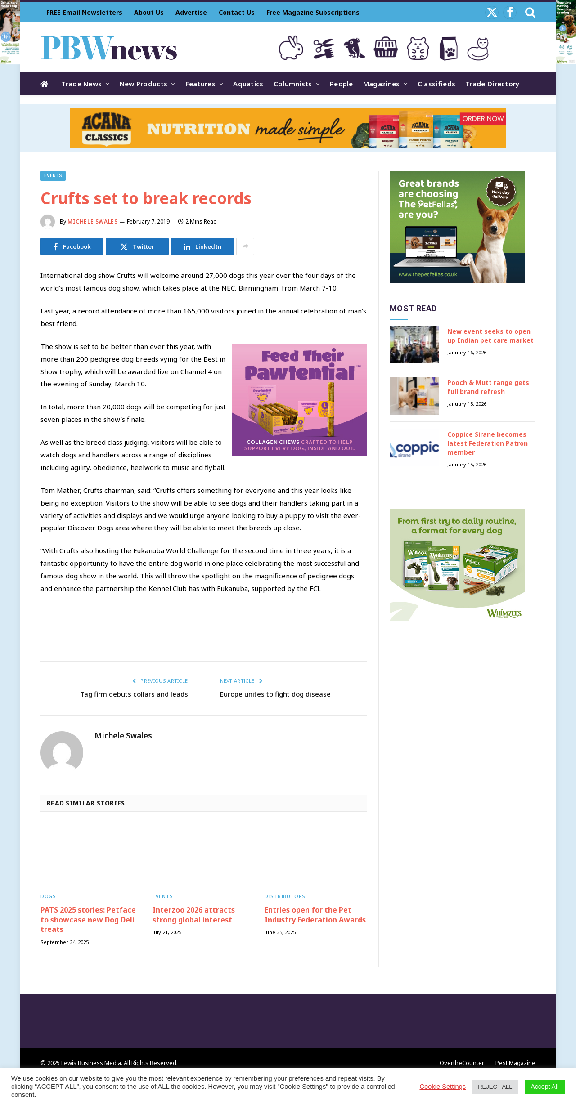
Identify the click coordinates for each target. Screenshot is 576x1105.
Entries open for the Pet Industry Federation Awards (315, 915)
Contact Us (237, 12)
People (341, 83)
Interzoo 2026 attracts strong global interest (194, 915)
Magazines (381, 83)
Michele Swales (92, 221)
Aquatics (248, 83)
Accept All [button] (544, 1086)
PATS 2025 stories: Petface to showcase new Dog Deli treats (88, 920)
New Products (144, 83)
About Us (149, 12)
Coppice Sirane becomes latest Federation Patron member (487, 443)
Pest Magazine (515, 1063)
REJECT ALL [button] (495, 1086)
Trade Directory (492, 83)
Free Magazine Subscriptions (313, 12)
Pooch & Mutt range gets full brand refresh (488, 387)
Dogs (48, 896)
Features (200, 83)
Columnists (293, 83)
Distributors (285, 896)
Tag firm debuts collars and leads (134, 693)
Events (53, 175)
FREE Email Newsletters (84, 12)
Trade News (81, 83)
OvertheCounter (462, 1063)
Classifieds (436, 83)
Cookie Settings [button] (443, 1086)
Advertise (191, 12)
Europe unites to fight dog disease (275, 693)
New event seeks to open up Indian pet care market (490, 335)
